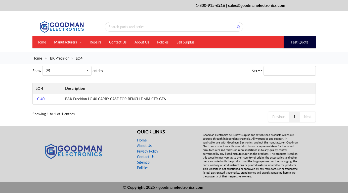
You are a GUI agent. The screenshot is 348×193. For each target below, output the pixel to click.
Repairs (95, 42)
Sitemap (143, 162)
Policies (162, 42)
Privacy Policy (147, 151)
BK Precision (59, 58)
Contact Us (117, 42)
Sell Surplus (185, 42)
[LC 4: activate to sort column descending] (47, 88)
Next (308, 117)
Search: (284, 71)
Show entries (67, 71)
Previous (278, 117)
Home (41, 42)
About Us (142, 42)
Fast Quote (299, 42)
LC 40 (40, 99)
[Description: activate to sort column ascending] (189, 88)
